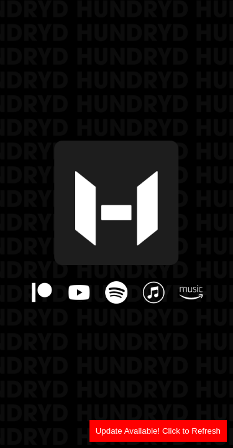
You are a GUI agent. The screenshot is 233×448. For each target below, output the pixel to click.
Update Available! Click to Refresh (158, 431)
